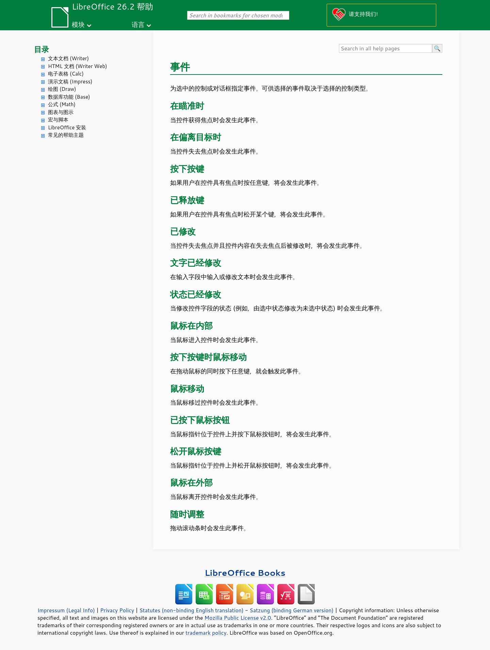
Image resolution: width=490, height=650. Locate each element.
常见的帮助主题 (66, 135)
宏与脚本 (58, 119)
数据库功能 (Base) (69, 96)
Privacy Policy (117, 610)
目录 (41, 49)
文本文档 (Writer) (68, 58)
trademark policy (205, 632)
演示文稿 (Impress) (70, 81)
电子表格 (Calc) (66, 73)
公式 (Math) (62, 104)
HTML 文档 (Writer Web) (77, 66)
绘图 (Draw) (62, 89)
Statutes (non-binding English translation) (191, 610)
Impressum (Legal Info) (66, 610)
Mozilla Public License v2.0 (238, 617)
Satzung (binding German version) (292, 610)
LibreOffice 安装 (67, 127)
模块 (78, 24)
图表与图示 (61, 112)
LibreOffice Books (245, 573)
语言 (138, 24)
